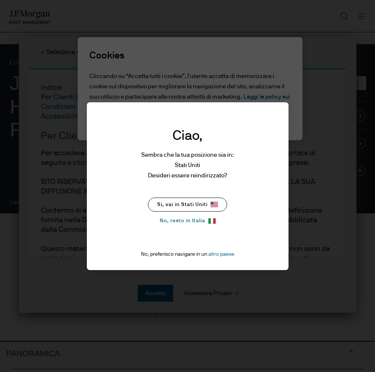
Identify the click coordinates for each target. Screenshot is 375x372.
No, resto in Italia (188, 221)
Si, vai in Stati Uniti (187, 204)
